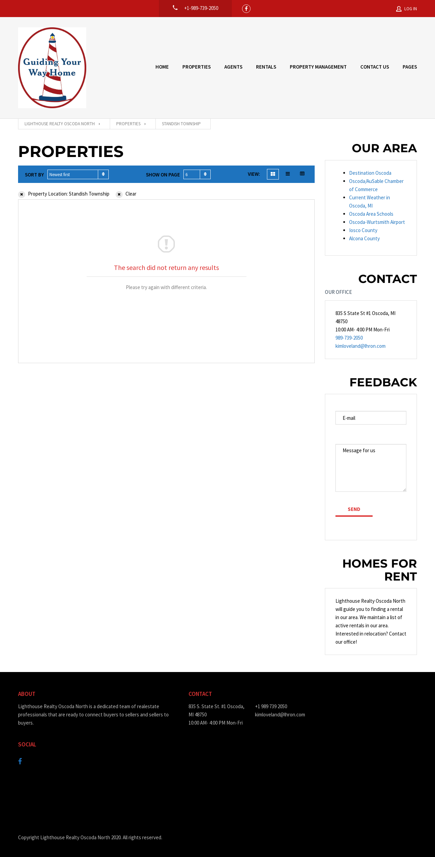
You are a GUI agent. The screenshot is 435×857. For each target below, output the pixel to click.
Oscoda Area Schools (371, 214)
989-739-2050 (349, 337)
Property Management (318, 66)
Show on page (163, 174)
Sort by (34, 174)
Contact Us (374, 66)
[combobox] (78, 174)
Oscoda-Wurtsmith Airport (377, 222)
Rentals (266, 66)
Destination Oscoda (370, 173)
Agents (233, 66)
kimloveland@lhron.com (360, 346)
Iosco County (363, 230)
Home (162, 66)
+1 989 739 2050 (271, 706)
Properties (196, 66)
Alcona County (364, 238)
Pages (410, 66)
